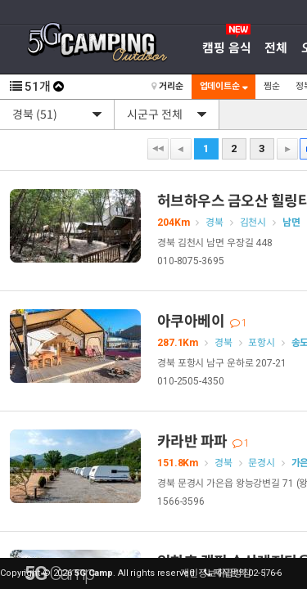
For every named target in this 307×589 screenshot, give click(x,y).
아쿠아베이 (201, 321)
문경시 (261, 463)
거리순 (167, 86)
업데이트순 (223, 86)
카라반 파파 (203, 441)
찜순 (272, 86)
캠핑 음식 (226, 48)
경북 (214, 222)
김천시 (253, 222)
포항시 (261, 342)
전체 (275, 48)
